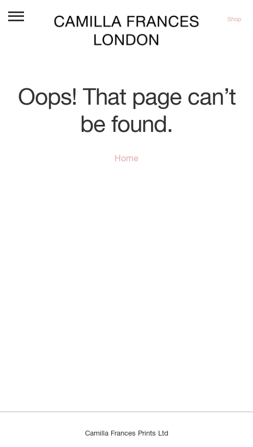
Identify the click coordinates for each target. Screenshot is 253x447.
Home (126, 159)
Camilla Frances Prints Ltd (126, 433)
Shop (234, 19)
